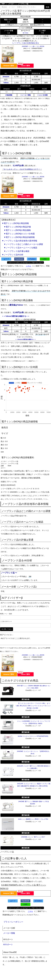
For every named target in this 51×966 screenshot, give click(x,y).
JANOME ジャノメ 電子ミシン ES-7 (33, 837)
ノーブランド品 (23, 4)
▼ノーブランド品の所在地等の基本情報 (19, 241)
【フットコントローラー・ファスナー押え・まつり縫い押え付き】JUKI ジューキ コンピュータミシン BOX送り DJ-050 (33, 706)
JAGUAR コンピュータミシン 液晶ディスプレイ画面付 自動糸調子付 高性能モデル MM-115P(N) (33, 785)
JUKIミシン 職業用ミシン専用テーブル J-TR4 (33, 819)
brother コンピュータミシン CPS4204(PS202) (33, 736)
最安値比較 (26, 699)
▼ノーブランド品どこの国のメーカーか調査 (22, 244)
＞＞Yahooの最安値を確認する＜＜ (15, 316)
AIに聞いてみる (6, 629)
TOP (3, 4)
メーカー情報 (9, 933)
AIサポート (8, 944)
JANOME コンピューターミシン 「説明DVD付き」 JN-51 (33, 753)
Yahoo (5, 83)
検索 (47, 7)
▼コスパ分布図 (42, 95)
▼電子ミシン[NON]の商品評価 (16, 227)
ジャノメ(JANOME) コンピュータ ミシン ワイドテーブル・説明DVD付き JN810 (33, 722)
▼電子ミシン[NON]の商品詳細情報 (18, 237)
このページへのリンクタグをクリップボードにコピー (25, 262)
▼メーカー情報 (25, 95)
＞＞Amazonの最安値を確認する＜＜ (25, 339)
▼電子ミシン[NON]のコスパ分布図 (18, 234)
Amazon (6, 77)
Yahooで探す (25, 65)
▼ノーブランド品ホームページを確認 (19, 248)
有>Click (25, 33)
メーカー (11, 4)
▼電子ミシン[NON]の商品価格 (16, 230)
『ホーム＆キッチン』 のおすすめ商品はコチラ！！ (22, 169)
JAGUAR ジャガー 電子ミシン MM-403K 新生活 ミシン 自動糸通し (33, 767)
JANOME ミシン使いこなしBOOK (33, 46)
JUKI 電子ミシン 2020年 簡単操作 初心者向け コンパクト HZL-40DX (33, 687)
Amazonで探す (8, 65)
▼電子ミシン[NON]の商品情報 (15, 223)
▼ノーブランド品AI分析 (12, 255)
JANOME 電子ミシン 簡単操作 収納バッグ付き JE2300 (33, 803)
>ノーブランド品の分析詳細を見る (25, 43)
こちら (28, 266)
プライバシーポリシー (13, 922)
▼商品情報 (8, 95)
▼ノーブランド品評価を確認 (15, 251)
